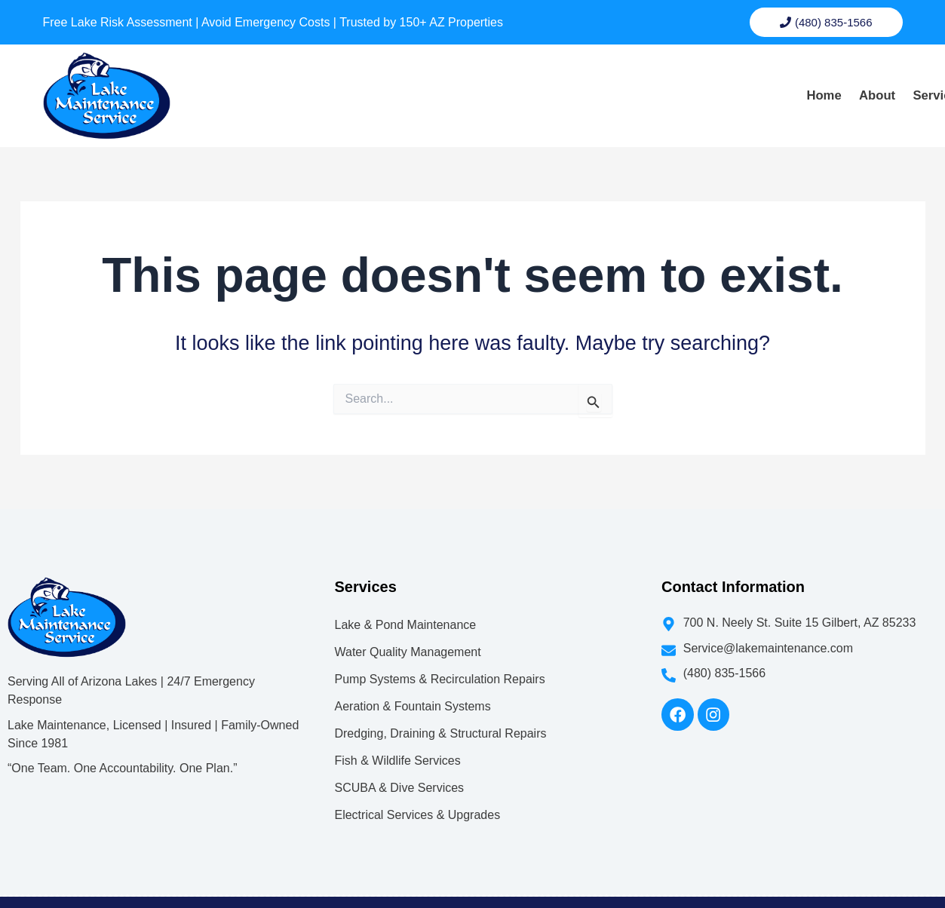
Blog (803, 83)
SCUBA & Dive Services (399, 761)
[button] (661, 83)
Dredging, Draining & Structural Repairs (440, 707)
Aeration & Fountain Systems (412, 679)
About (583, 83)
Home (523, 83)
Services (661, 83)
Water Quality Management (407, 625)
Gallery (742, 83)
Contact (866, 83)
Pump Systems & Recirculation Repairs (439, 652)
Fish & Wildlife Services (397, 734)
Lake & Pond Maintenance (405, 598)
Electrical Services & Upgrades (417, 788)
